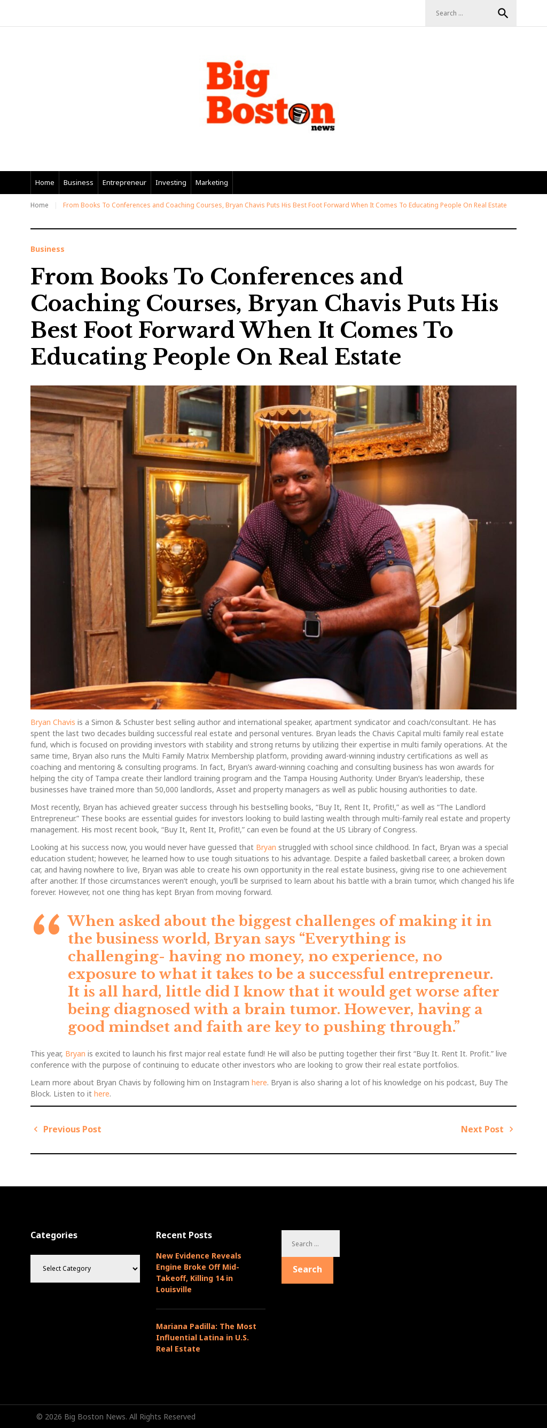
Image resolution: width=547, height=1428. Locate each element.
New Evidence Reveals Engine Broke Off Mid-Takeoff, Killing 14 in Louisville (198, 1272)
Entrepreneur (124, 182)
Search (503, 13)
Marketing (212, 182)
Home (44, 182)
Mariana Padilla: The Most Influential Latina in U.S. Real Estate (206, 1337)
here (259, 1082)
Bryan (265, 847)
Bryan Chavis (52, 722)
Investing (170, 182)
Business (78, 182)
